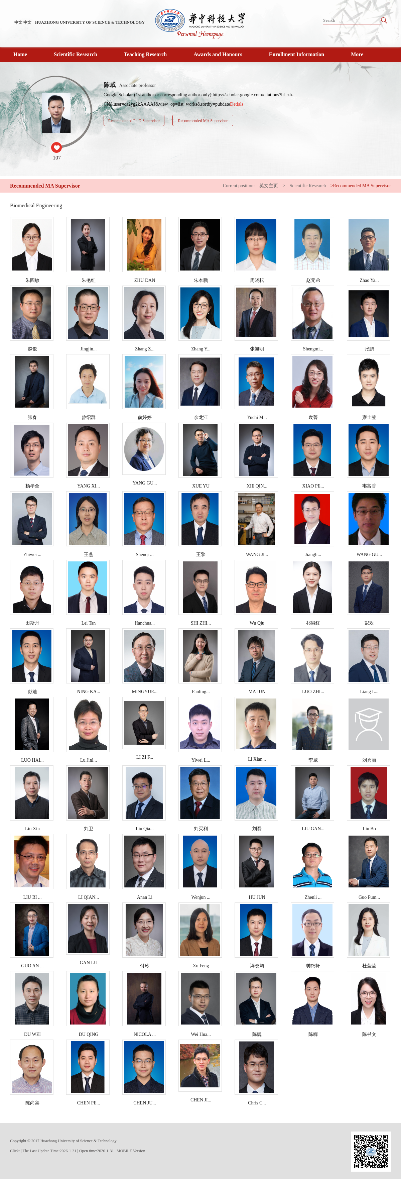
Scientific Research (75, 54)
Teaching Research (145, 54)
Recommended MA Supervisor (203, 120)
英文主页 (268, 185)
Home (20, 54)
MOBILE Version (131, 1151)
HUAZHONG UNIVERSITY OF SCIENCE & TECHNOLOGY (90, 22)
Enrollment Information (296, 54)
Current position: (239, 185)
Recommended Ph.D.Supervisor (134, 120)
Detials (236, 104)
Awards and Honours (217, 54)
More (357, 54)
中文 (18, 22)
